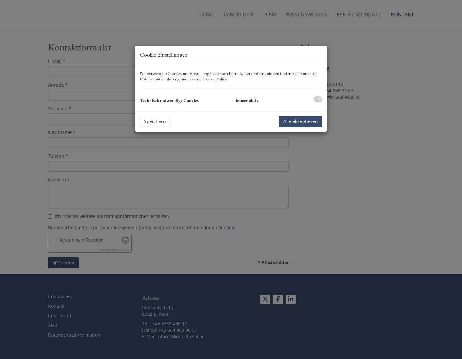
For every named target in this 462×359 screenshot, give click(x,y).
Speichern (155, 121)
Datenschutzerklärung (160, 79)
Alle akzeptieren (300, 121)
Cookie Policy (215, 79)
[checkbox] (317, 99)
